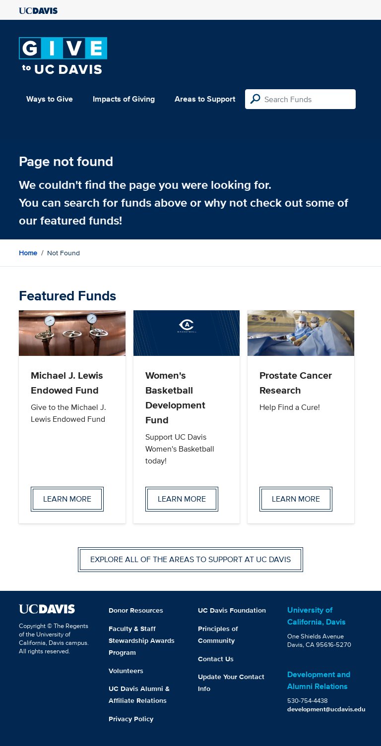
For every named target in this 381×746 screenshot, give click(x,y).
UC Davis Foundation (232, 610)
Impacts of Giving (124, 99)
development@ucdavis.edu (326, 709)
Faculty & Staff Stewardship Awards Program (142, 640)
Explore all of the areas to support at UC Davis (190, 559)
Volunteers (126, 671)
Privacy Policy (131, 719)
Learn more (67, 499)
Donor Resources (136, 610)
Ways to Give (49, 99)
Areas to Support (205, 99)
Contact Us (216, 659)
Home (28, 253)
